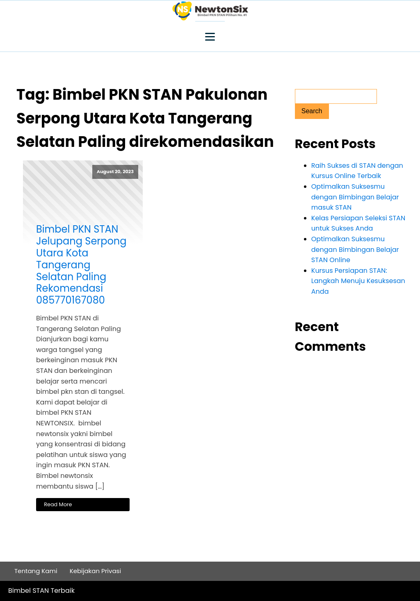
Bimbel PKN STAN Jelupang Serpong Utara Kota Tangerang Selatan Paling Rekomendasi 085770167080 (81, 265)
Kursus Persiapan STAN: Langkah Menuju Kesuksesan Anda (358, 281)
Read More (58, 504)
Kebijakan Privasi (95, 571)
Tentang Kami (35, 571)
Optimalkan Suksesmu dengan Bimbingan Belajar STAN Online (355, 249)
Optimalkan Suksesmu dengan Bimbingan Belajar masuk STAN (355, 197)
